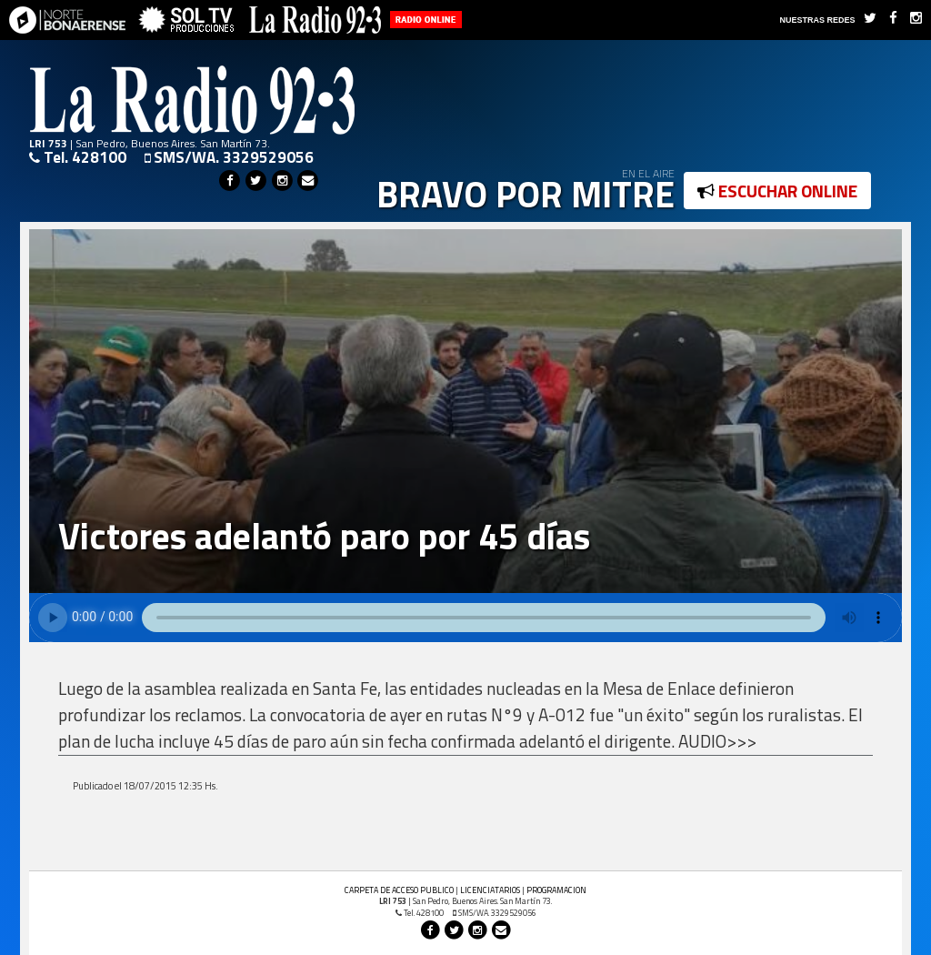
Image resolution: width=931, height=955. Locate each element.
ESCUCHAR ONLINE (777, 190)
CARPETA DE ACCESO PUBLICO (399, 890)
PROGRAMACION (556, 890)
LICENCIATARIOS (490, 890)
